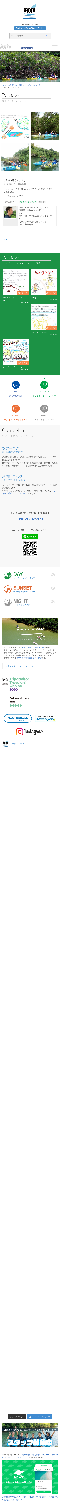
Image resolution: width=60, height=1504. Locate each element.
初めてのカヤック (39, 332)
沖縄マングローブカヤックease (19, 666)
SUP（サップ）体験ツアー (33, 647)
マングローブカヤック (32, 85)
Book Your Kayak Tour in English (30, 28)
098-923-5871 (26, 48)
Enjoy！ (34, 297)
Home (4, 85)
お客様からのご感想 (15, 85)
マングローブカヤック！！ (14, 367)
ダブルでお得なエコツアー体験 (29, 658)
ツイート (7, 239)
